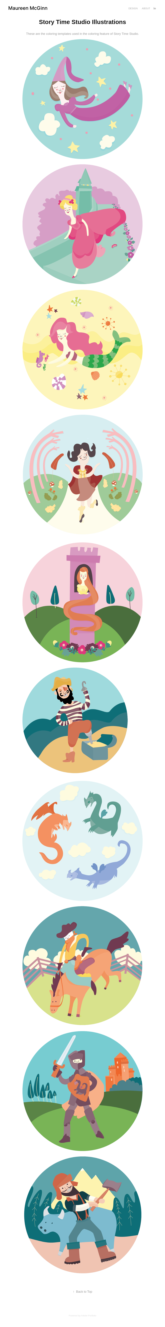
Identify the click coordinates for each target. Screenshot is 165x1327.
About (146, 8)
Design (133, 8)
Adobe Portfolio (88, 1315)
